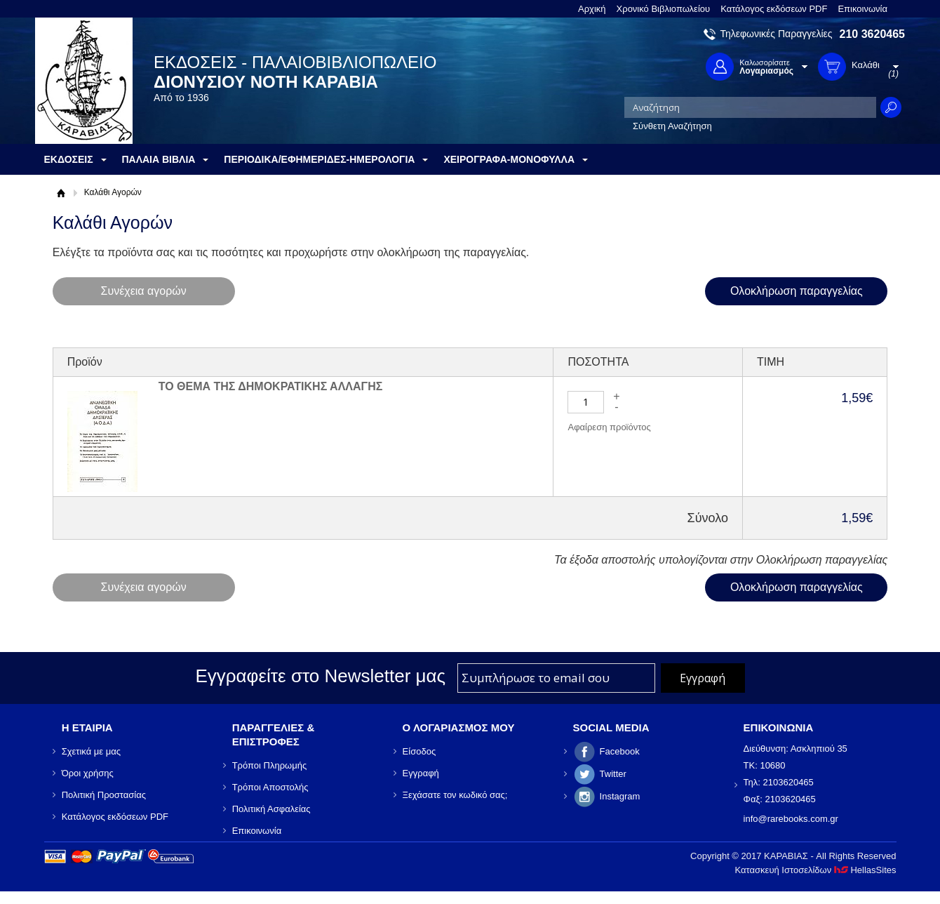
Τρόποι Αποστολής (270, 787)
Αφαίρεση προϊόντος (609, 427)
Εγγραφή (421, 773)
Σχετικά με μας (91, 751)
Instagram (620, 796)
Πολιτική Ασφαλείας (271, 809)
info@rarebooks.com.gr (791, 818)
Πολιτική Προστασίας (104, 795)
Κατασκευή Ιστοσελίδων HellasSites (816, 870)
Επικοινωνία (862, 9)
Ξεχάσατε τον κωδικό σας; (455, 795)
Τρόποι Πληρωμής (269, 765)
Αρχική (592, 9)
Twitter (613, 774)
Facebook (620, 751)
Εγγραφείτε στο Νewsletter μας (320, 675)
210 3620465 (872, 34)
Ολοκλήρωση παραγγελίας (796, 291)
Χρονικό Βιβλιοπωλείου (664, 9)
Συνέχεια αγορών (143, 291)
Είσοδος (419, 751)
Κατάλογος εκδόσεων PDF (773, 9)
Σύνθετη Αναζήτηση (672, 126)
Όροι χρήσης (88, 773)
